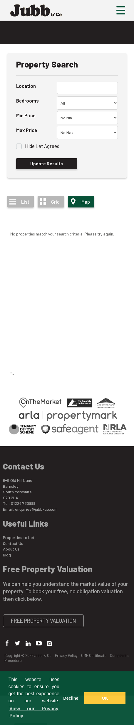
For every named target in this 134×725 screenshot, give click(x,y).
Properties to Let (19, 537)
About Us (11, 548)
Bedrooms (27, 100)
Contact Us (13, 543)
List (25, 202)
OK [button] (105, 698)
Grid (55, 202)
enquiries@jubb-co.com (36, 509)
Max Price (26, 130)
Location (26, 86)
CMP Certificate (93, 655)
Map (85, 202)
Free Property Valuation (43, 620)
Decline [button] (70, 698)
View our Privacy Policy (33, 712)
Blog (7, 554)
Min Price (26, 115)
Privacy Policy (66, 655)
